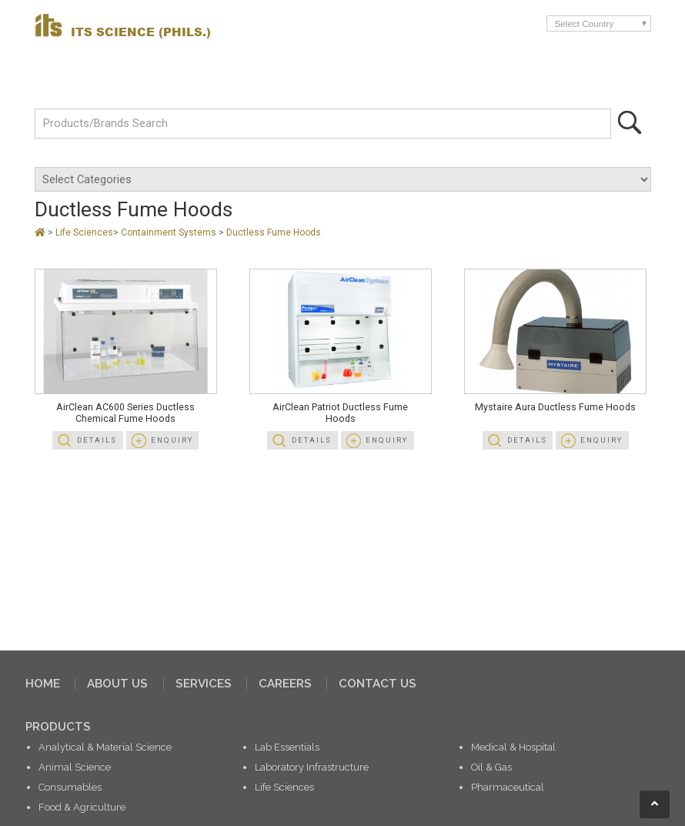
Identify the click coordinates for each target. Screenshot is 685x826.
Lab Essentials (287, 747)
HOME (42, 684)
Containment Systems (170, 232)
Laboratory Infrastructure (312, 767)
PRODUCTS (58, 727)
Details (97, 440)
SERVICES (203, 684)
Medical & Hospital (513, 747)
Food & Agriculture (81, 807)
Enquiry (172, 440)
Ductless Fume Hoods (273, 232)
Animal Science (74, 767)
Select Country (584, 23)
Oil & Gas (491, 767)
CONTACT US (377, 684)
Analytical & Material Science (105, 747)
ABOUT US (117, 684)
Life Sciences (84, 232)
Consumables (70, 787)
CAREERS (285, 684)
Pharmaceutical (507, 787)
